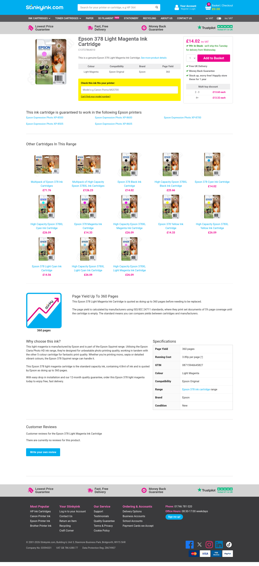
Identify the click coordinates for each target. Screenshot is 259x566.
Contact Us (184, 18)
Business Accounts (134, 516)
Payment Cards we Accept (138, 525)
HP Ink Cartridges (40, 511)
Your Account (188, 6)
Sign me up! (174, 516)
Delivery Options (132, 511)
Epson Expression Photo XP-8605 (113, 123)
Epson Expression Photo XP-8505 (44, 123)
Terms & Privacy (103, 525)
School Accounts (133, 521)
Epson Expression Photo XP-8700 (182, 117)
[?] (201, 357)
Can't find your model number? (96, 96)
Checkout (227, 5)
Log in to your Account (72, 511)
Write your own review (43, 452)
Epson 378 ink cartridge (196, 389)
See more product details (153, 57)
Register (185, 9)
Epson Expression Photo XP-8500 (44, 117)
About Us (166, 18)
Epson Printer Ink (40, 521)
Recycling (149, 18)
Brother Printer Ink (40, 525)
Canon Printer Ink (40, 516)
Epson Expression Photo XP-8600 (113, 117)
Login (193, 9)
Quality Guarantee (104, 521)
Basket (216, 5)
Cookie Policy (102, 530)
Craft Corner (66, 530)
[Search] (157, 7)
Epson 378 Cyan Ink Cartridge (212, 181)
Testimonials (101, 516)
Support (98, 511)
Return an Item (68, 521)
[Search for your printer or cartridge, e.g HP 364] (116, 7)
